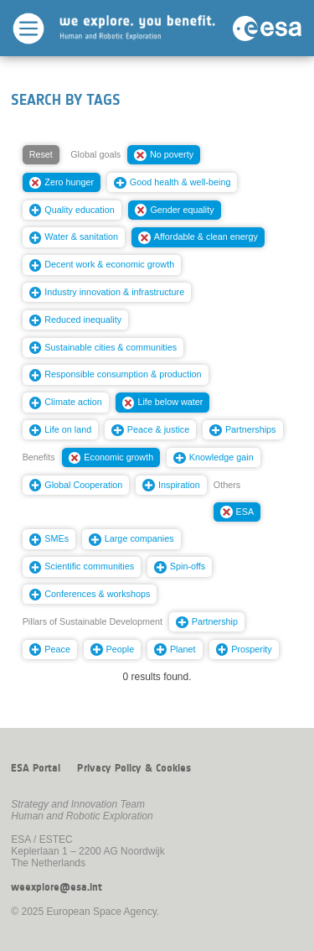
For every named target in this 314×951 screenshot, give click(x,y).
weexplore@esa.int (56, 887)
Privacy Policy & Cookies (134, 768)
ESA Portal (35, 768)
